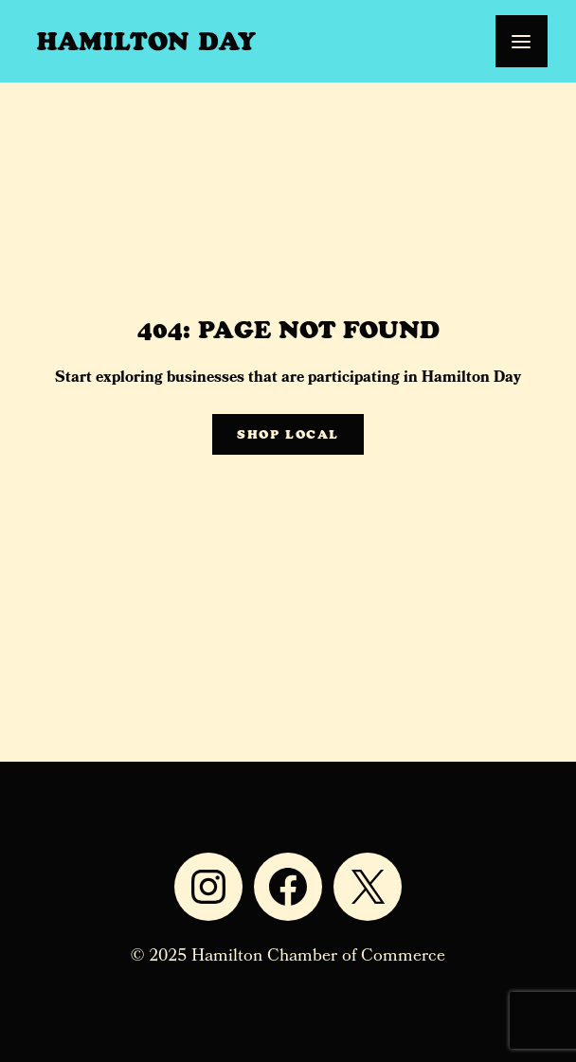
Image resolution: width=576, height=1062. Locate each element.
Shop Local (288, 434)
